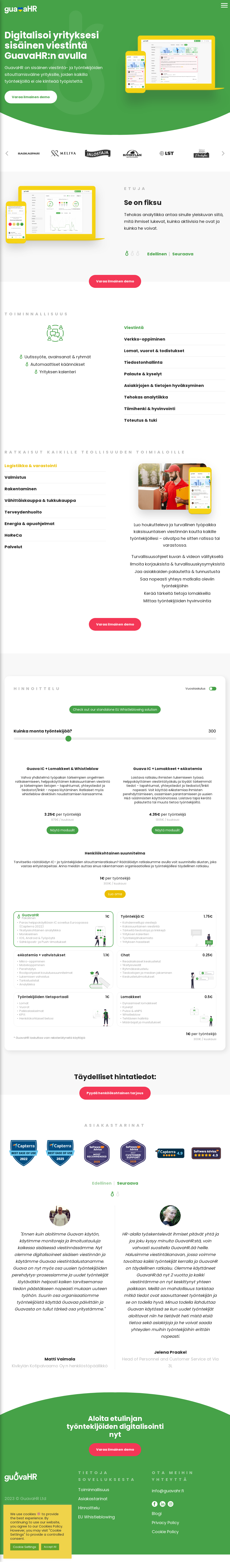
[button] (223, 156)
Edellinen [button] (157, 257)
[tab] (174, 334)
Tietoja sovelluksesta (107, 1483)
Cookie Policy (165, 1539)
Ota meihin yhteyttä (173, 1483)
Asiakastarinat (93, 1506)
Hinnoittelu (89, 1515)
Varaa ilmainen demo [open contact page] (115, 285)
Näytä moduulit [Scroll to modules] (62, 837)
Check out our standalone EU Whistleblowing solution (115, 717)
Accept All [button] (50, 1547)
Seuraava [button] (182, 257)
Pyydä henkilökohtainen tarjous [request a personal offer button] (115, 1101)
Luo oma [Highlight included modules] (115, 901)
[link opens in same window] (21, 14)
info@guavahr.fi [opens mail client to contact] (168, 1498)
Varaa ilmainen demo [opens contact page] (37, 99)
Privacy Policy (165, 1530)
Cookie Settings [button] (24, 1547)
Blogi (157, 1521)
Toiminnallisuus (93, 1497)
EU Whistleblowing (96, 1524)
